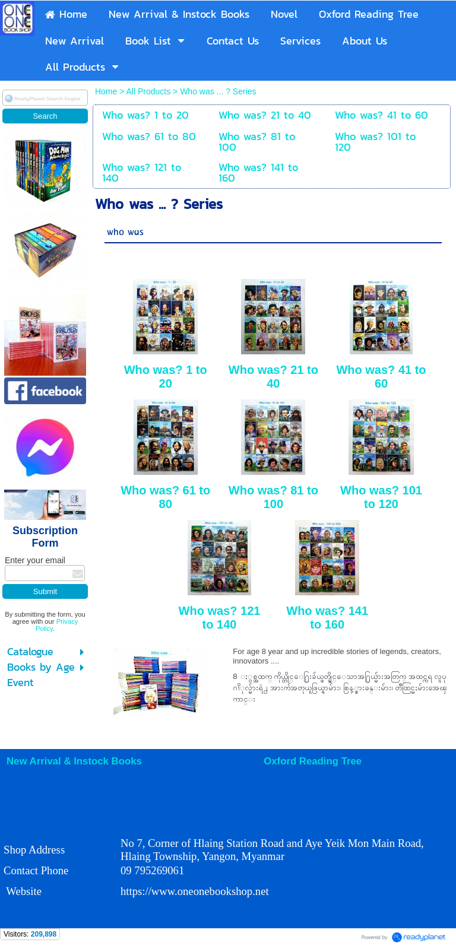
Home (107, 91)
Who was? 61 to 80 (165, 497)
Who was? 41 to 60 (381, 376)
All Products (149, 91)
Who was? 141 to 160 (327, 617)
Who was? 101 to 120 (381, 497)
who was (125, 232)
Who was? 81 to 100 (273, 497)
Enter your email (35, 560)
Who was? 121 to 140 (220, 617)
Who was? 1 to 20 (165, 376)
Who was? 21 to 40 (273, 376)
